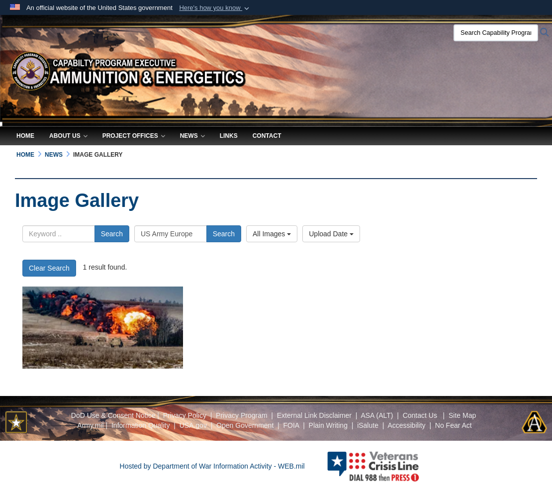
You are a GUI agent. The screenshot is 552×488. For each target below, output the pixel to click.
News (192, 135)
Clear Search (49, 268)
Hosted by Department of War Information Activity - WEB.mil (212, 466)
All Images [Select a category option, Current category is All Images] (272, 234)
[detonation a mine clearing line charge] (102, 328)
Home (25, 135)
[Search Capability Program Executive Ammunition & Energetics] (496, 32)
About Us (68, 135)
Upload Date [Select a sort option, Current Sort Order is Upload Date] (331, 234)
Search (112, 234)
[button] (215, 8)
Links (229, 135)
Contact (267, 135)
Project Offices (133, 135)
